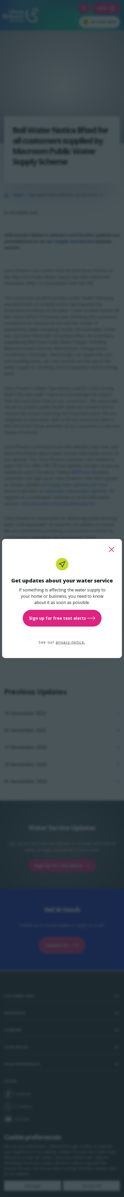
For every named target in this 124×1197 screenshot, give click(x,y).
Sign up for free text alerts (62, 618)
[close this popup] (111, 549)
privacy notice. (70, 642)
